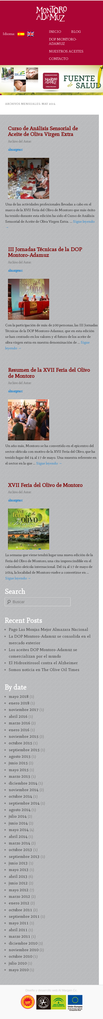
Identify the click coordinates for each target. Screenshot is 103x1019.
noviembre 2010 (23, 949)
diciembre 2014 (23, 783)
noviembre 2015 (23, 736)
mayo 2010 (19, 969)
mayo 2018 (19, 696)
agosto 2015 (19, 756)
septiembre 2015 (24, 749)
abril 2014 (18, 836)
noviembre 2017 (23, 709)
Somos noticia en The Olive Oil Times (44, 669)
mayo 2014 (19, 829)
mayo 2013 (19, 869)
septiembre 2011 (24, 916)
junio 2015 (18, 762)
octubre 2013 (20, 849)
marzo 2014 (19, 843)
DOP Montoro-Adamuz (63, 41)
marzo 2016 (19, 723)
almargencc (15, 150)
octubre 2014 (20, 796)
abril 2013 (18, 876)
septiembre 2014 (24, 803)
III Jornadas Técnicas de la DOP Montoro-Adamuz (45, 252)
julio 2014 (18, 816)
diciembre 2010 (23, 943)
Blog (76, 31)
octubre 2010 (20, 956)
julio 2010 (18, 963)
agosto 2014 (19, 809)
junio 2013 (18, 863)
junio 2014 (18, 823)
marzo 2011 (19, 936)
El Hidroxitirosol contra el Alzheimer (43, 662)
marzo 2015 (19, 776)
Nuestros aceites (66, 51)
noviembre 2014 (23, 789)
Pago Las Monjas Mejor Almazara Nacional (48, 629)
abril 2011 (18, 929)
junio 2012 (18, 883)
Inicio (55, 31)
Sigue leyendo (49, 463)
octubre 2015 (20, 743)
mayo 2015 (19, 769)
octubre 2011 (20, 909)
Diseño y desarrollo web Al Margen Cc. (52, 990)
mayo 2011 (19, 923)
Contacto (58, 58)
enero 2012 (19, 903)
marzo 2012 (19, 896)
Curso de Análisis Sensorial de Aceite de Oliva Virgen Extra (43, 131)
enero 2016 (19, 729)
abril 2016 (18, 716)
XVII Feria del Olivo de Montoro (45, 485)
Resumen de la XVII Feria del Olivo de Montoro (49, 373)
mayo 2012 (19, 889)
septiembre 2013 (24, 856)
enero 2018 (19, 703)
